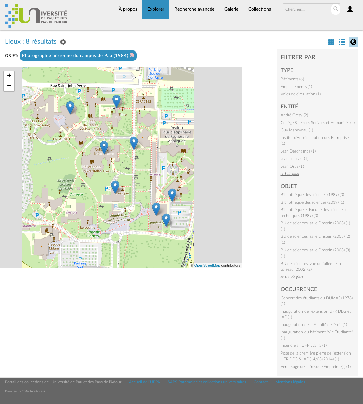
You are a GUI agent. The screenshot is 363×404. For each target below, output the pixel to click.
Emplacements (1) (296, 87)
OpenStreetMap (207, 265)
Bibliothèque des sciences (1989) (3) (312, 195)
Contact (261, 382)
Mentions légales (290, 382)
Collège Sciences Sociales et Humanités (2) (318, 123)
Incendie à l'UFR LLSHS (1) (304, 345)
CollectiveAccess (33, 391)
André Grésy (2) (294, 115)
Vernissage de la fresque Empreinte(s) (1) (316, 367)
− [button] (9, 86)
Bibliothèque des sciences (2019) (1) (312, 202)
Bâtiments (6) (292, 79)
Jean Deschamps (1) (298, 151)
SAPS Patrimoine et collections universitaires (207, 382)
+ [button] (9, 76)
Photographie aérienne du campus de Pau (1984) (78, 55)
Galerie (231, 9)
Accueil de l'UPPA (144, 382)
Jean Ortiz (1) (292, 166)
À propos (128, 9)
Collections (259, 9)
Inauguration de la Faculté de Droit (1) (314, 325)
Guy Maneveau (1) (297, 130)
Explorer (155, 9)
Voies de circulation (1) (301, 94)
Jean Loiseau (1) (294, 159)
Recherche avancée (194, 9)
